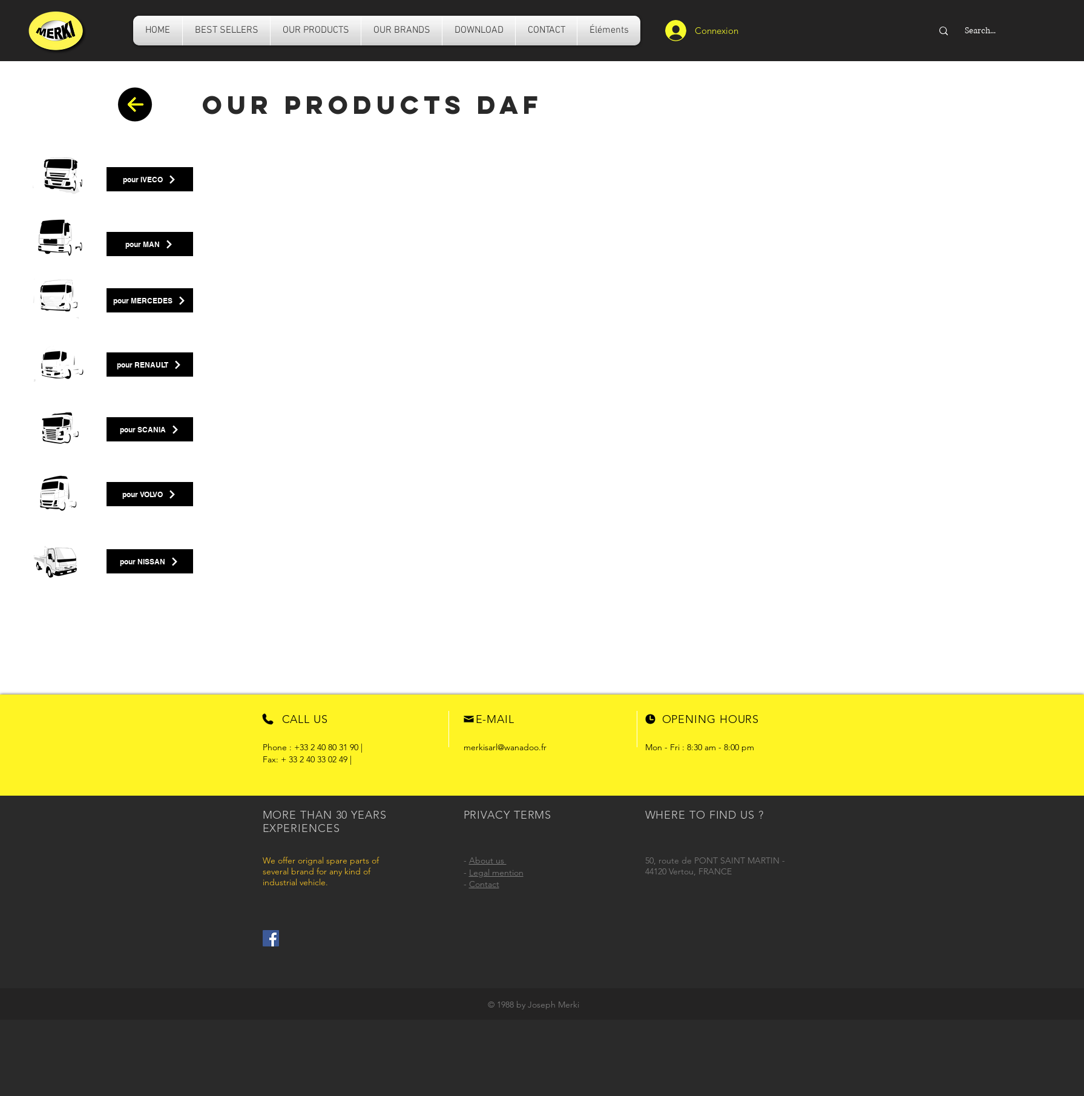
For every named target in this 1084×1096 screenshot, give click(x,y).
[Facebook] (271, 938)
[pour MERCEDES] (150, 300)
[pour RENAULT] (150, 364)
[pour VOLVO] (150, 494)
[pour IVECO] (150, 179)
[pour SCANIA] (150, 429)
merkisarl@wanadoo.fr (505, 747)
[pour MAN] (150, 244)
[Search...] (1011, 31)
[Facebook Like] (310, 939)
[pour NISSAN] (150, 561)
